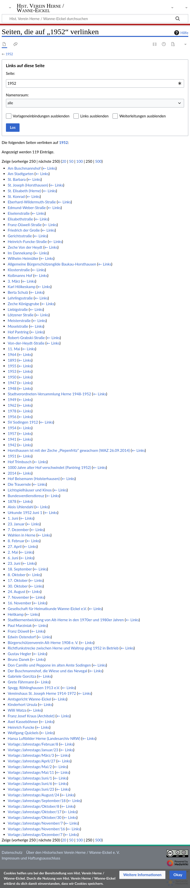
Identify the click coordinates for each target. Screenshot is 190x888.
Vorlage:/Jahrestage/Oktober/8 (33, 806)
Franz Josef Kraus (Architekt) (31, 716)
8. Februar (16, 540)
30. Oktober (18, 586)
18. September (20, 569)
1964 (12, 354)
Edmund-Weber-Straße (27, 207)
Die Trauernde (19, 484)
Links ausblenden (94, 116)
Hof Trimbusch (20, 461)
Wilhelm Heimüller (23, 258)
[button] (142, 875)
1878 (12, 501)
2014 (12, 473)
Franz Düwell (18, 631)
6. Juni (13, 558)
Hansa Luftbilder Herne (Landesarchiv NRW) (44, 738)
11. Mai (14, 349)
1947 (12, 382)
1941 (12, 439)
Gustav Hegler (19, 653)
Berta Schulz (18, 292)
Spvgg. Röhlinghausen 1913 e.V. (34, 687)
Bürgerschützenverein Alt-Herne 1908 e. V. (43, 642)
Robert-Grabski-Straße (26, 337)
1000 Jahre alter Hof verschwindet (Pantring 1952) (49, 467)
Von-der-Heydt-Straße (26, 343)
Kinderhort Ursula (22, 704)
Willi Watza (17, 710)
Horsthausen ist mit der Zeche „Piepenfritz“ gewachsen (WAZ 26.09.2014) (69, 450)
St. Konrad (16, 196)
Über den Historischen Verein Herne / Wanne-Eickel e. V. (73, 852)
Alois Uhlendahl (20, 507)
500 (98, 161)
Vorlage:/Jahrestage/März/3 (31, 755)
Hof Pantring (18, 332)
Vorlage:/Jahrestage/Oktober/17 (34, 811)
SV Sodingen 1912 (23, 422)
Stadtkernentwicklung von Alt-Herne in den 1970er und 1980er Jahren (66, 620)
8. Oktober (16, 574)
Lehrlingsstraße (20, 298)
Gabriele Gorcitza (22, 676)
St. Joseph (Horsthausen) (28, 185)
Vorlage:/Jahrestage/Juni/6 (30, 783)
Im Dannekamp (20, 253)
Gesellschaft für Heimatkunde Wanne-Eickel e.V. (47, 608)
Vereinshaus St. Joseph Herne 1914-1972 (42, 693)
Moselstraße (18, 326)
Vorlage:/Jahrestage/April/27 (31, 761)
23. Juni (14, 563)
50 (71, 161)
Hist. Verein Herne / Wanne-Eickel (40, 8)
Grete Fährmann (21, 682)
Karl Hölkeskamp (21, 286)
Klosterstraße (19, 270)
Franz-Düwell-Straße (25, 224)
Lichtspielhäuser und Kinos (30, 490)
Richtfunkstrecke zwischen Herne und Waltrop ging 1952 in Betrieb (63, 648)
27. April (15, 546)
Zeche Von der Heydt (25, 247)
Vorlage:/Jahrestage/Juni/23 (31, 789)
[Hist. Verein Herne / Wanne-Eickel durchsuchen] (95, 18)
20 (64, 161)
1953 (12, 371)
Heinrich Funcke (21, 727)
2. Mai (13, 552)
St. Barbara (17, 179)
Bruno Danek (18, 659)
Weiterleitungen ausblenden (142, 116)
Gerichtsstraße (20, 236)
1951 (12, 456)
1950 (12, 377)
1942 (12, 445)
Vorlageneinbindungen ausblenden (41, 116)
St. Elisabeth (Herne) (24, 190)
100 (79, 161)
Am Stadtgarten (20, 173)
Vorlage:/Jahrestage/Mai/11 (31, 772)
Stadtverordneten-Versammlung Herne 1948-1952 (49, 394)
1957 (12, 433)
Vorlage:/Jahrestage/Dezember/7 (35, 834)
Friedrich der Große (24, 230)
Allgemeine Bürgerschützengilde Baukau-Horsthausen (52, 264)
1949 (12, 399)
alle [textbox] (10, 103)
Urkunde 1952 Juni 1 (25, 512)
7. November (18, 597)
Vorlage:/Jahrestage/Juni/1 (30, 778)
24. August (16, 591)
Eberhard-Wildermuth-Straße (32, 202)
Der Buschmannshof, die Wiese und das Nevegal (47, 671)
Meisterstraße (19, 320)
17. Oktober (18, 580)
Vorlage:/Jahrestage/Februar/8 (33, 744)
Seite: (10, 73)
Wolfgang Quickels (23, 732)
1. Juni (13, 518)
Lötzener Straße (21, 315)
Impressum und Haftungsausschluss (31, 858)
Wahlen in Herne (21, 535)
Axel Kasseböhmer (23, 721)
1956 (12, 416)
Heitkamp (16, 614)
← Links (49, 168)
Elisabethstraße (20, 219)
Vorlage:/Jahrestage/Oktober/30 (34, 817)
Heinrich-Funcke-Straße (27, 241)
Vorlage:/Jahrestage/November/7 (35, 823)
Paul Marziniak (20, 625)
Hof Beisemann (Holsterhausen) (34, 478)
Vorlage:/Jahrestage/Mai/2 (30, 766)
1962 (12, 405)
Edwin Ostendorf (22, 637)
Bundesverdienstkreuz (26, 495)
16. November (19, 603)
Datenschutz (12, 852)
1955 (12, 366)
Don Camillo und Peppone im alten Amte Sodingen (49, 665)
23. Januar (16, 524)
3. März (14, 281)
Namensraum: (17, 95)
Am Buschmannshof (24, 168)
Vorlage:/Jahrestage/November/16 (36, 829)
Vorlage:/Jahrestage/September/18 (37, 800)
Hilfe (180, 32)
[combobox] (95, 83)
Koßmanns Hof (20, 275)
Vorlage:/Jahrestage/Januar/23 (33, 750)
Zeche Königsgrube (23, 303)
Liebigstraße (18, 309)
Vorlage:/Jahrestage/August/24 (33, 795)
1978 (12, 411)
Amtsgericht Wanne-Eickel (29, 699)
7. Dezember (18, 529)
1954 (12, 428)
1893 (12, 360)
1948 (12, 388)
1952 (9, 54)
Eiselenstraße (19, 213)
